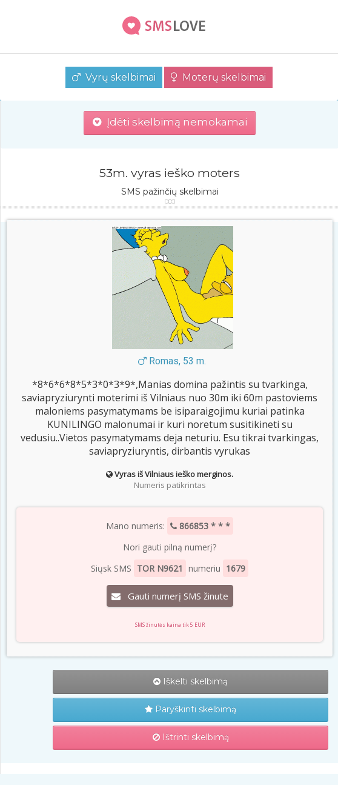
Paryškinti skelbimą (190, 709)
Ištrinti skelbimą (191, 737)
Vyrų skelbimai (114, 77)
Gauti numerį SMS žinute (169, 596)
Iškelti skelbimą (190, 681)
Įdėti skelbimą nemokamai (170, 122)
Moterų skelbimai (218, 77)
